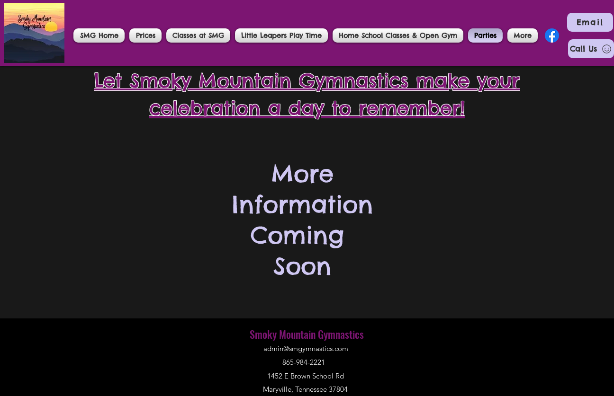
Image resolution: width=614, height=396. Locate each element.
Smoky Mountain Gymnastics (307, 334)
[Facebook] (551, 35)
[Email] (590, 22)
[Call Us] (591, 48)
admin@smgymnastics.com (305, 348)
